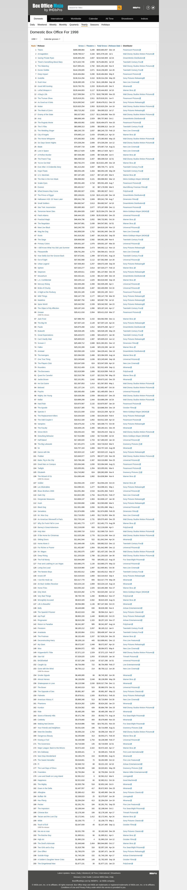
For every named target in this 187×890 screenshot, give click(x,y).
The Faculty (42, 428)
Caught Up (42, 665)
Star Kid (41, 656)
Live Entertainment (131, 665)
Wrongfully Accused (46, 600)
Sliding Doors (43, 539)
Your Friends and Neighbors (49, 728)
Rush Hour (42, 82)
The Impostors (43, 808)
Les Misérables (44, 487)
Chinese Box (43, 812)
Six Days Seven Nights (47, 143)
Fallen (40, 347)
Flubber (41, 456)
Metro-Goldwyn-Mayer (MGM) (136, 179)
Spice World (42, 304)
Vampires (41, 424)
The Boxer (42, 687)
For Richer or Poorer (46, 548)
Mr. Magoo (42, 552)
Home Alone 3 (43, 543)
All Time (109, 18)
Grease (41, 312)
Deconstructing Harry (46, 640)
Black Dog (42, 507)
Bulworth (41, 331)
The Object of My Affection (48, 308)
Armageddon (43, 54)
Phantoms (42, 703)
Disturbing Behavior (46, 436)
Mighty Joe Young (45, 396)
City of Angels (43, 135)
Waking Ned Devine (46, 724)
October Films (129, 408)
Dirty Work (42, 592)
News (73, 873)
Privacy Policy (85, 887)
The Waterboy (43, 66)
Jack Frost (42, 319)
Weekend (42, 24)
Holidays (105, 24)
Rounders (42, 367)
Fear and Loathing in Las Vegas (50, 564)
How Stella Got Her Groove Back (51, 256)
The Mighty (42, 784)
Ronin (40, 236)
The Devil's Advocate (46, 843)
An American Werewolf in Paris (50, 519)
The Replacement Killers (48, 416)
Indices (144, 18)
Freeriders (42, 772)
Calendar (93, 18)
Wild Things (42, 296)
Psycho (41, 392)
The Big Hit (42, 323)
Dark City (41, 495)
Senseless (42, 511)
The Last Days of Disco (47, 768)
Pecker (40, 804)
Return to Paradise (45, 624)
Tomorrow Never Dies (46, 211)
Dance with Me (44, 452)
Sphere (41, 268)
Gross (81, 46)
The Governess (44, 744)
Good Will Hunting (45, 86)
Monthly (63, 24)
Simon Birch (42, 432)
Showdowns (127, 18)
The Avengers (43, 355)
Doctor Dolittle (43, 70)
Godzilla (41, 78)
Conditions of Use (68, 887)
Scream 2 (41, 343)
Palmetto (41, 695)
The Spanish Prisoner (46, 612)
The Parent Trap (44, 159)
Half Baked (42, 440)
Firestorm (41, 628)
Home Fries (42, 588)
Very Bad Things (44, 596)
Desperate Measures (46, 499)
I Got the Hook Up (45, 580)
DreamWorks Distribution (134, 58)
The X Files (42, 127)
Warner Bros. (129, 90)
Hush (40, 503)
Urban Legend (43, 264)
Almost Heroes (44, 679)
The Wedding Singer (46, 131)
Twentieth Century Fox (133, 62)
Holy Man (41, 531)
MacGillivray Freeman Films (135, 187)
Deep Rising (43, 556)
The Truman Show (45, 98)
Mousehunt (42, 276)
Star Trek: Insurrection (47, 207)
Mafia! (40, 400)
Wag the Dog (43, 231)
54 (39, 448)
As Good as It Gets (45, 102)
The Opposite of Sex (46, 691)
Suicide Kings (43, 855)
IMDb (104, 881)
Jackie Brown (43, 379)
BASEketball (43, 661)
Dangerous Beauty (45, 736)
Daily (32, 24)
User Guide (86, 877)
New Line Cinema (131, 82)
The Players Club (45, 363)
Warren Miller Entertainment (135, 772)
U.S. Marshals (43, 175)
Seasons (94, 24)
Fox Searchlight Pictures (134, 560)
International (57, 18)
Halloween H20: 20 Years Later (50, 199)
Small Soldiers (43, 203)
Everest (41, 187)
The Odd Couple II (45, 420)
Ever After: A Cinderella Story (49, 167)
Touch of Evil (43, 825)
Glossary (77, 877)
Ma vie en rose (44, 831)
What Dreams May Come (48, 191)
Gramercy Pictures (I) (132, 444)
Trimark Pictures (130, 656)
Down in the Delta (45, 788)
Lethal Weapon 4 (44, 90)
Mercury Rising (44, 284)
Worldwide (76, 18)
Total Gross (102, 46)
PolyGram (128, 191)
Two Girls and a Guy (46, 847)
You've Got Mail (44, 163)
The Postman (43, 636)
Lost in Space (43, 151)
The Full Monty (44, 560)
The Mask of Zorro (45, 110)
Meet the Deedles (45, 732)
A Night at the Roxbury (47, 292)
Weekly (52, 24)
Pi (38, 764)
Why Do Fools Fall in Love (48, 523)
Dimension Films (130, 199)
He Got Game (43, 383)
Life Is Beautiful (44, 604)
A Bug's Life (42, 94)
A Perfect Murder (44, 155)
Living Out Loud (44, 568)
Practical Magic (44, 219)
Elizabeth (41, 472)
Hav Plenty (42, 800)
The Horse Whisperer (46, 139)
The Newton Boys (45, 572)
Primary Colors (44, 244)
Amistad (41, 351)
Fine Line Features (131, 640)
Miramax (127, 86)
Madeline (41, 300)
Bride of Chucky (44, 288)
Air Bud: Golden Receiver (48, 584)
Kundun (41, 708)
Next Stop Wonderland (47, 756)
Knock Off (42, 576)
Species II (42, 412)
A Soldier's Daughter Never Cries (51, 859)
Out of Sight (42, 260)
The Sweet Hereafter (46, 760)
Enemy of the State (45, 114)
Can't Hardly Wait (45, 339)
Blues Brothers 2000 (46, 491)
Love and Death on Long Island (50, 776)
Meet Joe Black (44, 227)
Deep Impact (43, 74)
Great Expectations (45, 335)
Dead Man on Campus (47, 464)
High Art (41, 839)
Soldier (40, 483)
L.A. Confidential (44, 280)
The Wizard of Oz (45, 476)
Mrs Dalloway (43, 752)
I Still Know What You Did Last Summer (53, 248)
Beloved (41, 387)
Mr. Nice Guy (43, 515)
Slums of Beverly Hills (46, 716)
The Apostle (42, 408)
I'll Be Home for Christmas (48, 535)
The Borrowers (44, 371)
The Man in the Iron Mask (48, 179)
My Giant (41, 644)
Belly (40, 608)
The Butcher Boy (44, 835)
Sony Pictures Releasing (134, 78)
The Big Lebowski (45, 444)
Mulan (40, 106)
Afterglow (41, 792)
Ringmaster (42, 620)
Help (111, 877)
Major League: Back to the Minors (51, 748)
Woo (39, 648)
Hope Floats (42, 171)
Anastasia (42, 632)
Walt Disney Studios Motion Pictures (138, 54)
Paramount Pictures (132, 50)
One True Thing (44, 359)
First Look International (133, 752)
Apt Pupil (41, 616)
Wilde (40, 821)
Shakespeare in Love (46, 683)
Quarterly (74, 24)
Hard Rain (42, 404)
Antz (39, 118)
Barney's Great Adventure (48, 527)
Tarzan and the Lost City (47, 817)
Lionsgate (128, 776)
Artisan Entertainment (133, 608)
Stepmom (41, 272)
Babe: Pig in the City (46, 460)
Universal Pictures (131, 215)
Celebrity (41, 720)
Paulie (40, 327)
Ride (39, 712)
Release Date (114, 46)
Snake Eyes (42, 183)
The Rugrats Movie (45, 122)
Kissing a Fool (43, 740)
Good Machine (130, 780)
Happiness (42, 780)
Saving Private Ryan (46, 58)
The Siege (42, 240)
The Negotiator (44, 223)
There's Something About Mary (50, 62)
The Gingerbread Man (46, 864)
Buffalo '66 (42, 796)
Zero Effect (42, 851)
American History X (45, 699)
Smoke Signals (44, 675)
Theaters (90, 46)
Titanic (40, 50)
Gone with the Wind (46, 669)
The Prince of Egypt (46, 195)
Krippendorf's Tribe (45, 652)
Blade (40, 147)
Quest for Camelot (45, 375)
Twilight (41, 468)
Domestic (38, 18)
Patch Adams (43, 215)
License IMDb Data (100, 877)
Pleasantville (43, 252)
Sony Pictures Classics (133, 612)
